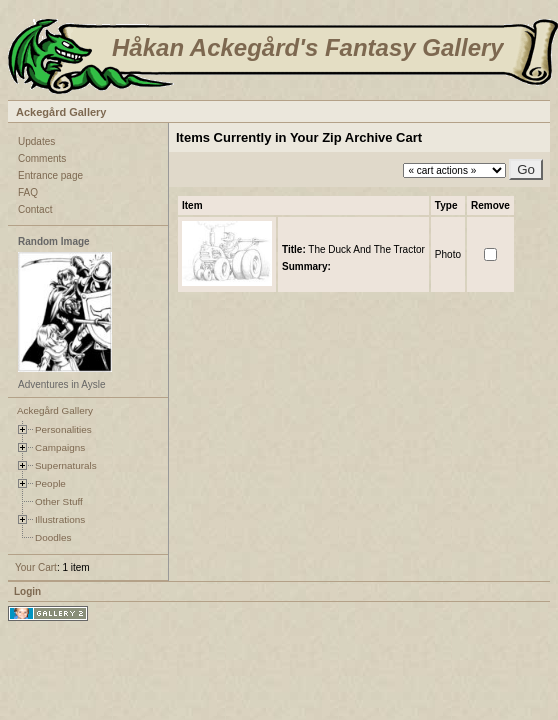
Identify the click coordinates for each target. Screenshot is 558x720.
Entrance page (50, 175)
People (50, 483)
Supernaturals (66, 465)
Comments (42, 158)
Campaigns (60, 447)
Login (27, 591)
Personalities (63, 429)
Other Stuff (59, 501)
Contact (35, 209)
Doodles (53, 537)
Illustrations (60, 519)
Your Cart (36, 567)
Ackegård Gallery (61, 112)
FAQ (28, 192)
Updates (36, 141)
